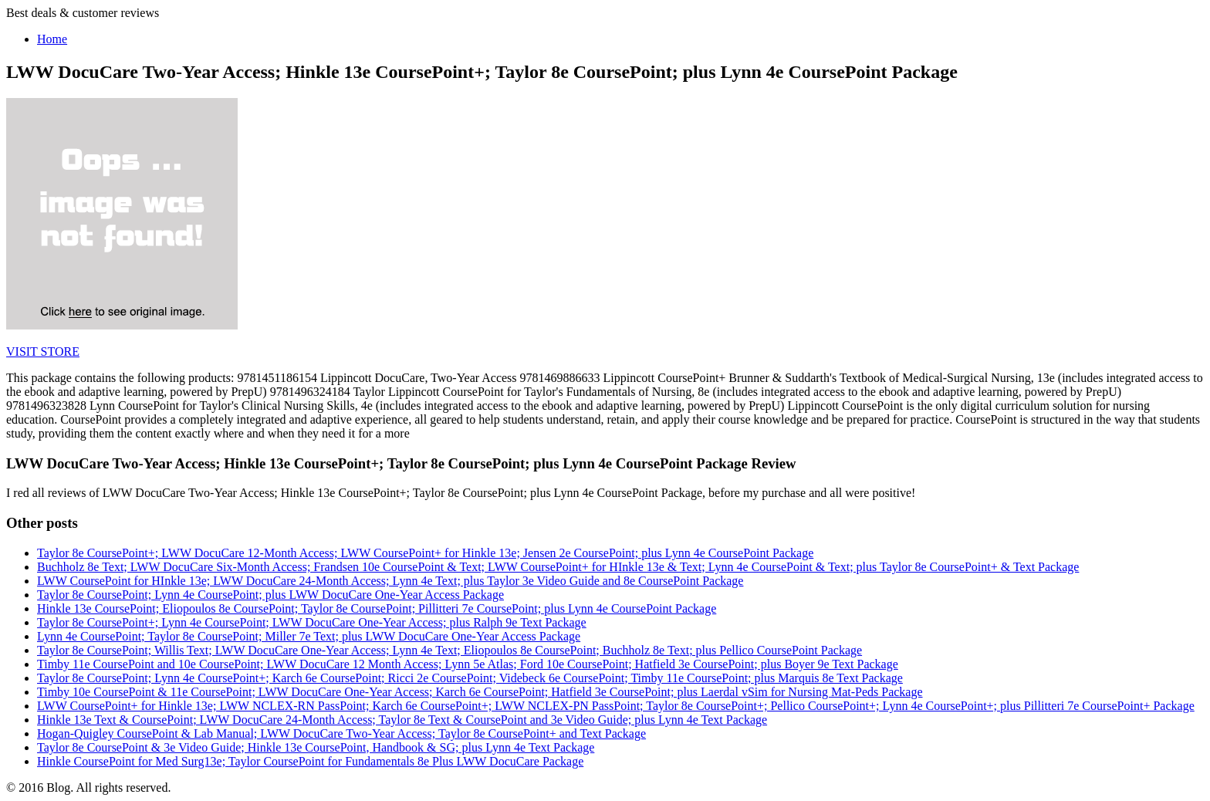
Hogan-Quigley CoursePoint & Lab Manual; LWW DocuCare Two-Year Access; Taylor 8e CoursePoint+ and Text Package (341, 733)
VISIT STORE (42, 351)
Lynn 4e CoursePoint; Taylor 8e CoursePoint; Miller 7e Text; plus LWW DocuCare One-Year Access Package (308, 636)
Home (52, 39)
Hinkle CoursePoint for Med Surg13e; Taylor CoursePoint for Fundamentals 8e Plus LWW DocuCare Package (310, 761)
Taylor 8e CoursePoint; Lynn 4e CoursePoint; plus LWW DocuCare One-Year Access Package (270, 594)
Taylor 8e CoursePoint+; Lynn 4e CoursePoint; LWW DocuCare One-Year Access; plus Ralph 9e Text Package (311, 622)
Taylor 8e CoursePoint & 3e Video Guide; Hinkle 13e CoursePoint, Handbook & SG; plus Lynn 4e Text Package (315, 747)
